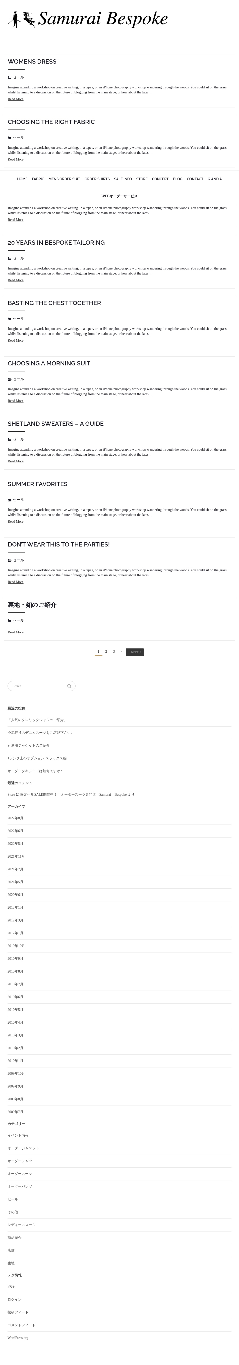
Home (22, 179)
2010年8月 (15, 972)
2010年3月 (15, 1036)
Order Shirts (97, 179)
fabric (38, 179)
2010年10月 (16, 946)
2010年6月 (15, 998)
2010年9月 (15, 959)
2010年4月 (15, 1023)
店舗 (11, 1251)
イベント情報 (18, 1136)
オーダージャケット (23, 1149)
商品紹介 (15, 1238)
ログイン (15, 1300)
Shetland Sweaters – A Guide (56, 423)
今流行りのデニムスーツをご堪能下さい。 (41, 733)
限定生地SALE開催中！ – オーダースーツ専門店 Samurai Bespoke (73, 795)
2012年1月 (15, 934)
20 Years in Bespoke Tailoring (56, 242)
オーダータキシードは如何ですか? (35, 772)
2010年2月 (15, 1049)
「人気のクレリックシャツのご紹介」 (37, 721)
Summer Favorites (38, 484)
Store (142, 179)
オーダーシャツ (20, 1162)
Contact (195, 179)
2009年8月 (15, 1100)
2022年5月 (15, 844)
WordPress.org (18, 1338)
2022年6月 (15, 832)
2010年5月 (15, 1010)
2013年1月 (15, 908)
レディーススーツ (22, 1225)
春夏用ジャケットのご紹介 (29, 746)
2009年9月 (15, 1087)
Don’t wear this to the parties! (59, 544)
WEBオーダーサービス (119, 196)
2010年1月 (15, 1061)
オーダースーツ (20, 1174)
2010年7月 (15, 985)
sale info (123, 179)
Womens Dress (32, 61)
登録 (11, 1287)
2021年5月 (15, 883)
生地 (11, 1264)
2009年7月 (15, 1113)
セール (18, 77)
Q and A (215, 179)
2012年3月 (15, 921)
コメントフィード (22, 1326)
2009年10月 (16, 1074)
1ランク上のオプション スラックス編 (37, 759)
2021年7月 (15, 870)
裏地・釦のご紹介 (32, 604)
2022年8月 (15, 819)
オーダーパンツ (20, 1187)
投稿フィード (18, 1313)
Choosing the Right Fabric (51, 121)
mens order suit (64, 179)
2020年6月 (15, 895)
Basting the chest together (54, 303)
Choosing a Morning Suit (49, 363)
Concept (160, 179)
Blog (178, 179)
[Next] (135, 652)
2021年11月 (16, 857)
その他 (13, 1213)
